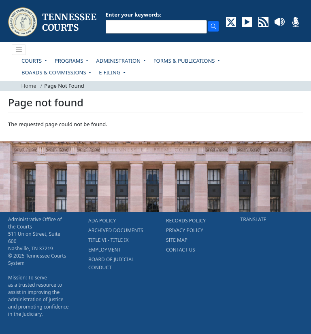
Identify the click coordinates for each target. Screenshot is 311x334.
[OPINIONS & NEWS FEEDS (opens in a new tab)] (263, 21)
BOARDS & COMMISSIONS (54, 72)
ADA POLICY (102, 220)
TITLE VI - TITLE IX (108, 240)
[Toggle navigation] (19, 49)
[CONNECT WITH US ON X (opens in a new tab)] (231, 21)
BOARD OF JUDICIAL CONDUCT (111, 263)
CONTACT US (180, 249)
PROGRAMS (70, 60)
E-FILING (110, 72)
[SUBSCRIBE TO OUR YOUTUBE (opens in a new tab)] (247, 21)
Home (28, 85)
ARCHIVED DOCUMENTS (115, 230)
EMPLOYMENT (104, 249)
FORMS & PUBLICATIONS (184, 60)
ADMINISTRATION (119, 60)
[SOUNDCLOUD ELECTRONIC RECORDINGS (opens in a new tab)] (280, 21)
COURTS (32, 60)
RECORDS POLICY (186, 220)
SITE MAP (176, 240)
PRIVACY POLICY (184, 230)
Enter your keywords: (134, 14)
